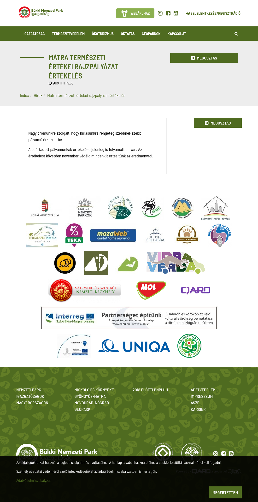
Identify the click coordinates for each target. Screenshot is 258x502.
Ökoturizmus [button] (103, 33)
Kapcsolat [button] (177, 33)
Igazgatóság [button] (34, 33)
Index (24, 95)
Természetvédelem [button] (68, 33)
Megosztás (204, 57)
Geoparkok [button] (151, 33)
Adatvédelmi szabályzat (33, 480)
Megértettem (225, 492)
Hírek (38, 95)
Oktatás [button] (128, 33)
